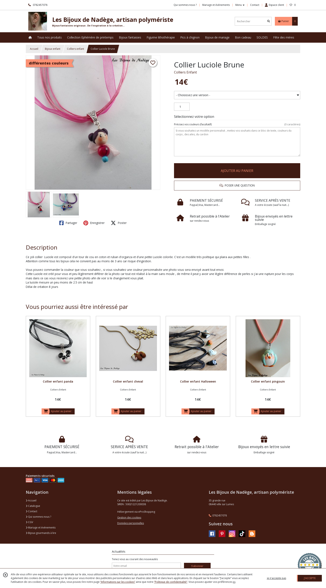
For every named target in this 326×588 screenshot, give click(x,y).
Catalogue (33, 506)
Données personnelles (130, 523)
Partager (68, 222)
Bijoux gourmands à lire (41, 533)
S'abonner (197, 566)
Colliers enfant (75, 49)
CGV (29, 522)
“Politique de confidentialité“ (170, 582)
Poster (119, 222)
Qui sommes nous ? (38, 516)
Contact (254, 5)
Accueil (34, 49)
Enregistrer (94, 222)
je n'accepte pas (276, 578)
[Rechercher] (268, 21)
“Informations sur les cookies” (117, 582)
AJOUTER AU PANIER (237, 170)
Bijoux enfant (52, 49)
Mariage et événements (41, 527)
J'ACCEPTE (310, 578)
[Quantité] (182, 107)
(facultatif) (237, 124)
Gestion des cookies (129, 517)
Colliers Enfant (185, 72)
